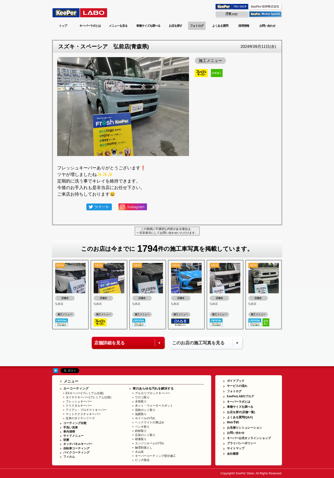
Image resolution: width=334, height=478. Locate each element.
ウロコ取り (142, 397)
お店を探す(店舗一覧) (241, 412)
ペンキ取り (142, 426)
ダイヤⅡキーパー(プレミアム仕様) (88, 397)
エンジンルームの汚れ (149, 443)
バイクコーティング (76, 452)
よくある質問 (220, 25)
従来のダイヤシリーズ (80, 418)
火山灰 (139, 451)
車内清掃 (69, 431)
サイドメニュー (73, 435)
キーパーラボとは (90, 25)
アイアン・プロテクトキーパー (86, 410)
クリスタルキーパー (79, 405)
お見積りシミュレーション (244, 427)
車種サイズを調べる (148, 25)
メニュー (71, 381)
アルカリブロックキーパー (152, 393)
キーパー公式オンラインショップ (249, 438)
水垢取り (141, 401)
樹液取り (141, 439)
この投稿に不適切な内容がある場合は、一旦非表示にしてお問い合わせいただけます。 (167, 231)
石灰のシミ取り (145, 435)
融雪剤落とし (144, 447)
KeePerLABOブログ (240, 396)
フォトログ (196, 25)
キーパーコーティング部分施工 (155, 456)
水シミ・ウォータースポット (154, 405)
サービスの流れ (237, 386)
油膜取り (141, 414)
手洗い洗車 (70, 427)
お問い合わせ (267, 25)
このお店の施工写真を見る (198, 342)
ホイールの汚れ (145, 418)
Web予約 (233, 422)
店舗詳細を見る (109, 342)
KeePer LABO (86, 10)
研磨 (66, 440)
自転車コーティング (76, 448)
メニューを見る (118, 25)
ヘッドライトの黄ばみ (149, 422)
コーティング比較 (75, 423)
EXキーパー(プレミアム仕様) (85, 393)
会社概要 (233, 453)
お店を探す (175, 25)
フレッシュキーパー (79, 401)
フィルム (69, 456)
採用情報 (243, 25)
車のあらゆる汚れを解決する (153, 388)
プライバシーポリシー (241, 443)
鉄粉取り (141, 431)
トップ (63, 25)
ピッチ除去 (142, 460)
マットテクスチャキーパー (83, 414)
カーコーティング (76, 388)
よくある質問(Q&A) (240, 417)
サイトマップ (235, 448)
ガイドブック (235, 380)
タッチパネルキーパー (77, 444)
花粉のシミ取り (145, 410)
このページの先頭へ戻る (262, 362)
